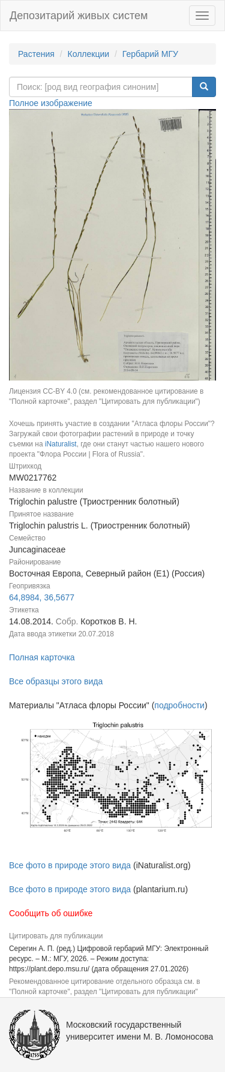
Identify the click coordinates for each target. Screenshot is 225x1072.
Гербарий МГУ (150, 54)
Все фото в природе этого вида (70, 865)
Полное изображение (50, 103)
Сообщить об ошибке (50, 913)
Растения (36, 54)
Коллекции (89, 54)
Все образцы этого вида (56, 681)
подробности (179, 705)
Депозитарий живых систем (79, 16)
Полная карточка (42, 657)
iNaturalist (61, 444)
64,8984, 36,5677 (41, 597)
